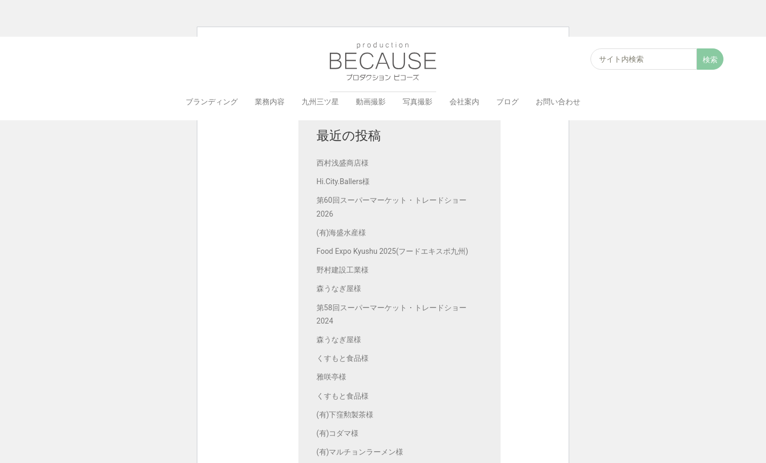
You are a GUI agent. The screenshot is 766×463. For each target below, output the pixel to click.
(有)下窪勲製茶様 (346, 415)
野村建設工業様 (344, 270)
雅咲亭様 (332, 377)
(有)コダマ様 (339, 433)
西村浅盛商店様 (344, 163)
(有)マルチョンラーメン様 (361, 452)
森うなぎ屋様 (340, 289)
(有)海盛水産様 (343, 233)
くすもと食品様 (344, 358)
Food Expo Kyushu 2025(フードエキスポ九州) (393, 251)
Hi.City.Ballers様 (344, 182)
